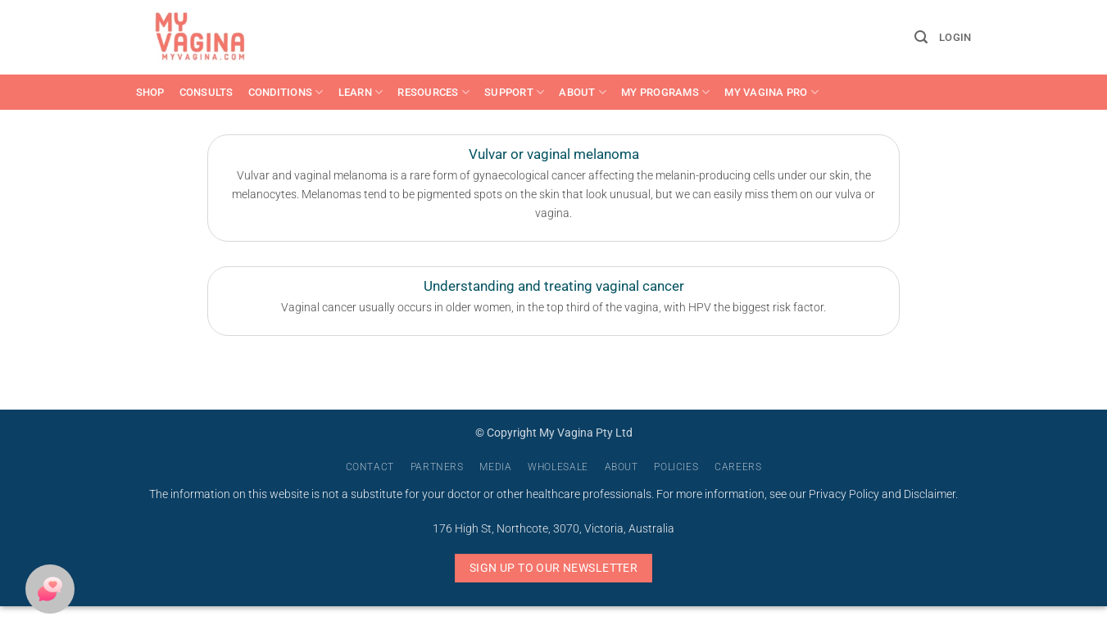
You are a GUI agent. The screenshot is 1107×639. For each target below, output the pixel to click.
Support (514, 92)
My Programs (665, 92)
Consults (206, 92)
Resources (433, 92)
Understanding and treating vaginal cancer (554, 286)
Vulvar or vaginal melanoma (554, 154)
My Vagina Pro (771, 92)
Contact (370, 467)
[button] (921, 37)
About (582, 92)
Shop (150, 92)
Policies (676, 467)
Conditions (286, 92)
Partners (437, 467)
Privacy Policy (844, 494)
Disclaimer (929, 494)
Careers (738, 467)
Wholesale (558, 467)
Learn (360, 92)
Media (495, 467)
